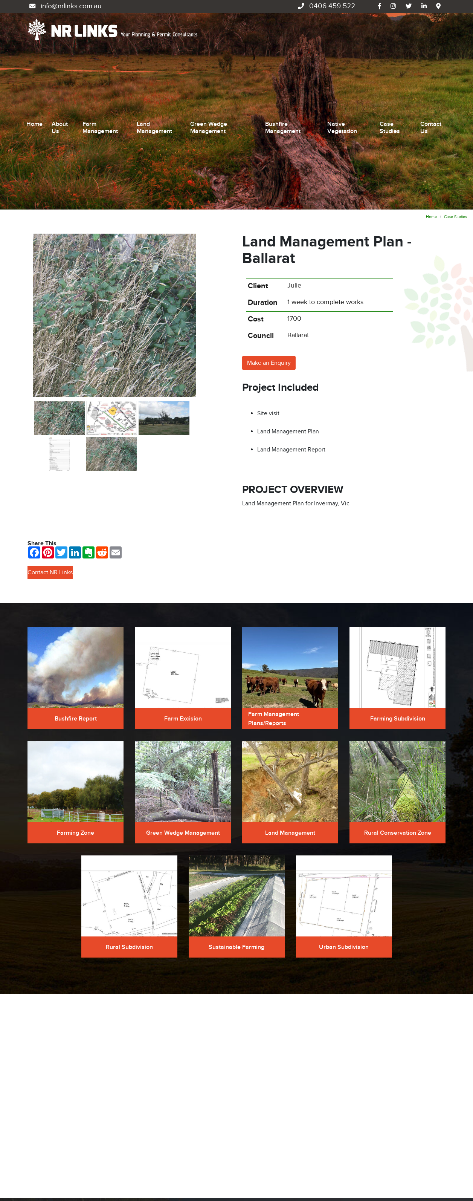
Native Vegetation (342, 56)
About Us (60, 56)
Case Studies (390, 56)
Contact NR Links (50, 430)
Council (261, 193)
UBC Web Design (62, 1179)
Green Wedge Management (208, 56)
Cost (256, 177)
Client (258, 143)
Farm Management (100, 56)
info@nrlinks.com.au (64, 6)
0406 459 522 (325, 6)
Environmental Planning (273, 1134)
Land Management (154, 56)
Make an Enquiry (269, 221)
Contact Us (430, 56)
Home (34, 53)
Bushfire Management (283, 56)
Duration (263, 160)
